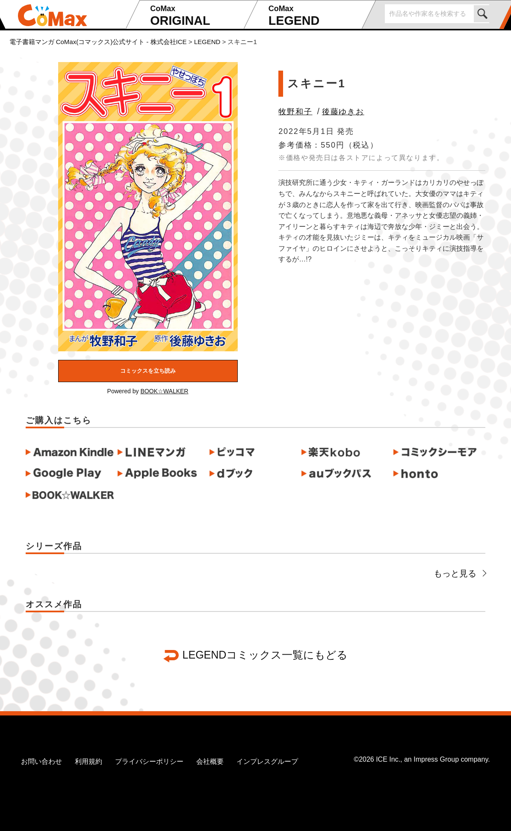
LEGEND (312, 16)
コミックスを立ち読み (148, 371)
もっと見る (459, 573)
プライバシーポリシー (149, 761)
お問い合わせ (41, 761)
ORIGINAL (194, 16)
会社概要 (210, 761)
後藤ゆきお (343, 111)
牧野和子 (295, 111)
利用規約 (88, 761)
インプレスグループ (267, 761)
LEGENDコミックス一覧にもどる (265, 655)
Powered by (148, 391)
